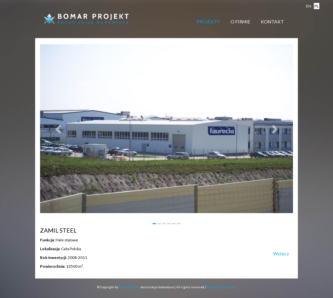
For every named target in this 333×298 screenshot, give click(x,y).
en (308, 6)
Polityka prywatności (221, 287)
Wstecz (281, 253)
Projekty (208, 21)
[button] (59, 128)
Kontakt (272, 21)
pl (316, 6)
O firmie (240, 21)
